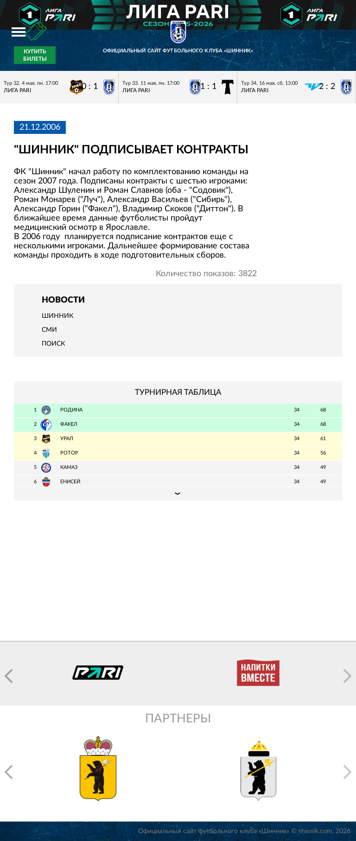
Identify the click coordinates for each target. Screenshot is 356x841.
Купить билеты (35, 55)
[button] (9, 676)
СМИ (49, 330)
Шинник (57, 316)
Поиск (53, 344)
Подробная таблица (178, 493)
